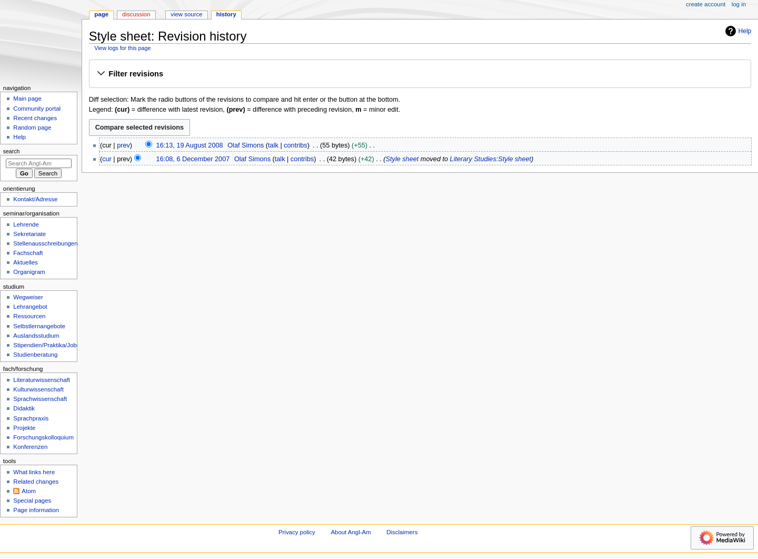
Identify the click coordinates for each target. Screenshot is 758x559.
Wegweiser (28, 297)
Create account (705, 4)
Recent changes (35, 118)
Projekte (24, 428)
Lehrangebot (30, 306)
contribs (295, 145)
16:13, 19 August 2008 (189, 145)
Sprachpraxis (30, 418)
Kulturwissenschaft (38, 389)
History (226, 14)
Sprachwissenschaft (40, 399)
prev (123, 145)
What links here (34, 472)
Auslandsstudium (36, 335)
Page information (36, 510)
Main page (27, 98)
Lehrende (25, 224)
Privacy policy (296, 532)
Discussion (136, 14)
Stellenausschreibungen (45, 243)
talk (273, 145)
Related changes (35, 481)
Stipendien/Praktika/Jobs (46, 345)
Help (737, 31)
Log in (739, 4)
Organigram (29, 272)
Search (11, 151)
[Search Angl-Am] (39, 163)
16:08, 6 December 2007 (193, 159)
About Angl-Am (351, 532)
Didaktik (24, 408)
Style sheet (402, 159)
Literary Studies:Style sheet (490, 159)
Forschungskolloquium (43, 437)
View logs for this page (122, 48)
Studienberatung (35, 354)
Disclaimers (401, 532)
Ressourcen (29, 316)
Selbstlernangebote (39, 326)
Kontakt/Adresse (35, 199)
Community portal (37, 108)
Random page (32, 127)
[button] (420, 74)
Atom (29, 491)
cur (107, 159)
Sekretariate (29, 234)
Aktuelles (25, 262)
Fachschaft (28, 253)
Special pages (32, 500)
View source (186, 14)
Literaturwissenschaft (41, 380)
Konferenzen (30, 447)
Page (101, 14)
